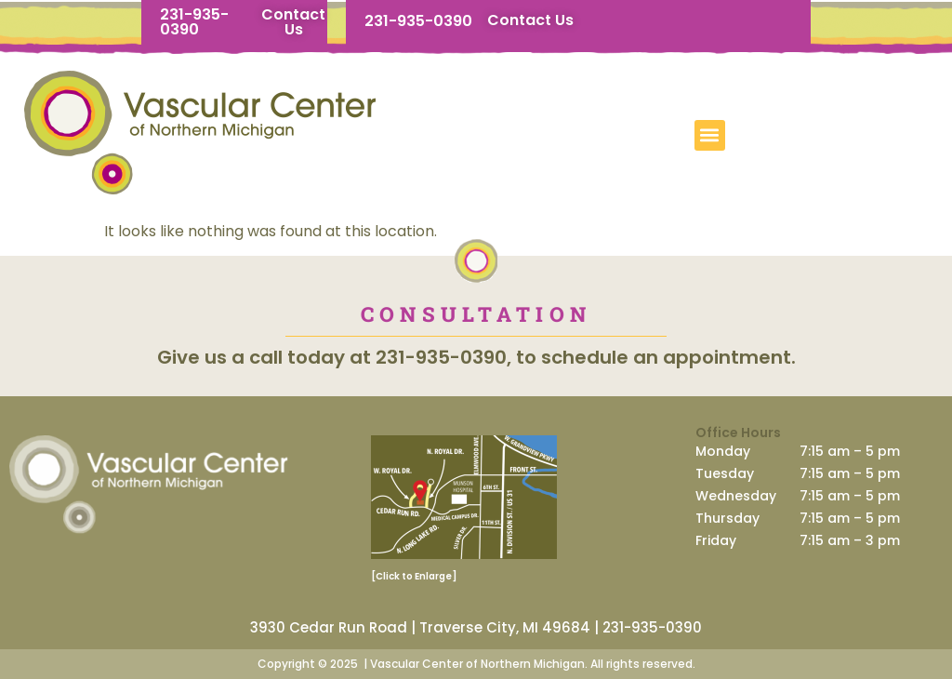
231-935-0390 (194, 22)
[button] (709, 135)
